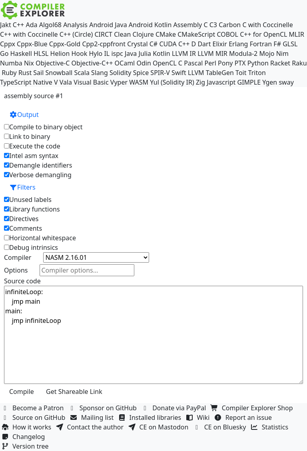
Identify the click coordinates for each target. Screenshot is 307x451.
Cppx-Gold (64, 44)
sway (286, 82)
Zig (200, 82)
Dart (204, 44)
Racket (280, 63)
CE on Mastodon (159, 427)
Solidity (121, 72)
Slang (99, 72)
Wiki (199, 417)
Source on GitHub (34, 417)
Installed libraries (150, 417)
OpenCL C (167, 63)
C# (153, 44)
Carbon (230, 24)
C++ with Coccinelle (29, 34)
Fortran (261, 44)
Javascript (221, 82)
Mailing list (93, 417)
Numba (11, 63)
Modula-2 (243, 53)
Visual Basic (91, 82)
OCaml (125, 63)
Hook (79, 53)
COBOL (227, 34)
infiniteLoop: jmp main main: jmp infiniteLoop (153, 335)
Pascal (193, 63)
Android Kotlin (150, 24)
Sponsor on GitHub (103, 408)
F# (277, 44)
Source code (22, 281)
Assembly (187, 24)
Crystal (137, 44)
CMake (165, 34)
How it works (27, 427)
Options (16, 270)
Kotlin (161, 53)
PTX (240, 63)
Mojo (266, 53)
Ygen (269, 82)
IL (107, 53)
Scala (82, 72)
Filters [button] (22, 187)
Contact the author (90, 427)
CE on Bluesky (220, 427)
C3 (213, 24)
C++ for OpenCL (263, 34)
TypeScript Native (26, 82)
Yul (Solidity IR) (172, 82)
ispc (117, 53)
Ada (31, 24)
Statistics (270, 427)
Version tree (26, 446)
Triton (257, 72)
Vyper (119, 82)
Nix (29, 63)
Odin (143, 63)
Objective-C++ (92, 63)
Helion (60, 53)
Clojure (143, 34)
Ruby (9, 72)
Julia (145, 53)
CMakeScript (196, 34)
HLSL (41, 53)
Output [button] (24, 114)
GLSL (290, 44)
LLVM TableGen (211, 72)
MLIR (296, 34)
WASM (138, 82)
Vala (66, 82)
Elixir (220, 44)
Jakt (5, 24)
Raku (299, 63)
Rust (25, 72)
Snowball (59, 72)
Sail (38, 72)
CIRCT (103, 34)
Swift (178, 72)
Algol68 (50, 24)
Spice (141, 72)
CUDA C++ (174, 44)
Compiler (17, 257)
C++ (18, 24)
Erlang (238, 44)
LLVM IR (184, 53)
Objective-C (53, 63)
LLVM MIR (212, 53)
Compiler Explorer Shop (252, 408)
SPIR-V (160, 72)
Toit (240, 72)
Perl (210, 63)
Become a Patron (33, 408)
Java (131, 53)
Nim (282, 53)
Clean (122, 34)
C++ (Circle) (76, 34)
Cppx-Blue (32, 44)
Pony (225, 63)
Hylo (95, 53)
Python (258, 63)
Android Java (108, 24)
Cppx (7, 44)
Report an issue (244, 417)
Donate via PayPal (174, 408)
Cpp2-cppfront (104, 44)
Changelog (24, 436)
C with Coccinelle (267, 24)
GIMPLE (249, 82)
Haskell (21, 53)
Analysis (75, 24)
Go (4, 53)
